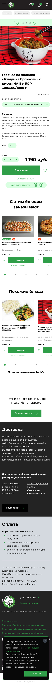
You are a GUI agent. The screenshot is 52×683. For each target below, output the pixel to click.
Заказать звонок (29, 603)
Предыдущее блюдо (16, 23)
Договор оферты (9, 621)
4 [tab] (36, 274)
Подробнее (13, 507)
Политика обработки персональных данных (23, 625)
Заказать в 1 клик (26, 178)
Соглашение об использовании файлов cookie (24, 633)
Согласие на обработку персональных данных (24, 629)
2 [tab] (15, 274)
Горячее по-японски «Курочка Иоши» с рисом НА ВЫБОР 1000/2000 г (16, 328)
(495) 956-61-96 (28, 597)
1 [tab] (4, 274)
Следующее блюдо (35, 23)
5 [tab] (47, 274)
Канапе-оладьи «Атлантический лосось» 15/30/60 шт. (16, 243)
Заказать (21, 170)
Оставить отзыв (42, 94)
